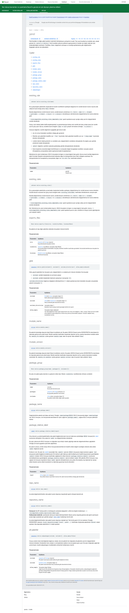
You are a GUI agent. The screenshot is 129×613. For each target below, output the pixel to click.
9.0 (79, 39)
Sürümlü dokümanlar (84, 2)
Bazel (30, 30)
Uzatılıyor (36, 30)
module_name (37, 69)
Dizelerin (40, 253)
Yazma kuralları (18, 10)
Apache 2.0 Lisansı (79, 580)
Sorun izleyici (80, 597)
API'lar (42, 30)
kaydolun (86, 17)
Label (33, 431)
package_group (37, 75)
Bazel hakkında (18, 2)
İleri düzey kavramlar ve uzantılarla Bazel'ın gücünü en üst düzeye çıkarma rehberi (31, 7)
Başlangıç (28, 2)
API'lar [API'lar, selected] (44, 10)
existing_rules (37, 60)
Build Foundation (33, 17)
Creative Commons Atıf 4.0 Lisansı (55, 580)
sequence (40, 242)
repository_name (37, 87)
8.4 (90, 39)
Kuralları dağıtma (32, 10)
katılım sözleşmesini (73, 17)
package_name (37, 78)
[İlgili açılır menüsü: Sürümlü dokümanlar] (92, 2)
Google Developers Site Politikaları (34, 582)
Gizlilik (30, 609)
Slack (78, 600)
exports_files (36, 63)
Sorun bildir (35, 38)
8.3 (93, 39)
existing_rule (36, 57)
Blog (25, 594)
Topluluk (73, 2)
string (46, 242)
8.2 (95, 39)
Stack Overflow (80, 602)
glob (34, 66)
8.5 (87, 39)
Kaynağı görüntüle (51, 38)
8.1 (98, 39)
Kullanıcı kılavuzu (39, 2)
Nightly (73, 39)
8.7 (82, 39)
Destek (78, 594)
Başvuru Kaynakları (53, 2)
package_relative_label (39, 81)
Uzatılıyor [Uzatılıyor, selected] (64, 2)
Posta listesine (60, 17)
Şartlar (26, 609)
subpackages (36, 90)
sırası (44, 253)
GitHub (124, 2)
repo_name (36, 84)
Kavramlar (5, 10)
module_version (37, 72)
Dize (46, 296)
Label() (47, 452)
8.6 (85, 39)
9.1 (77, 39)
